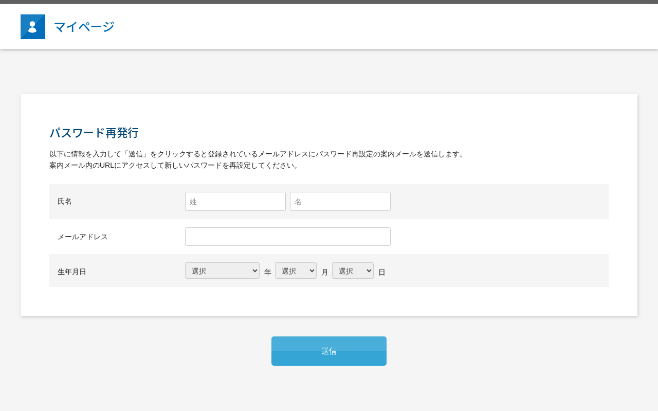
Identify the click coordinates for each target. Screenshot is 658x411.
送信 (329, 350)
